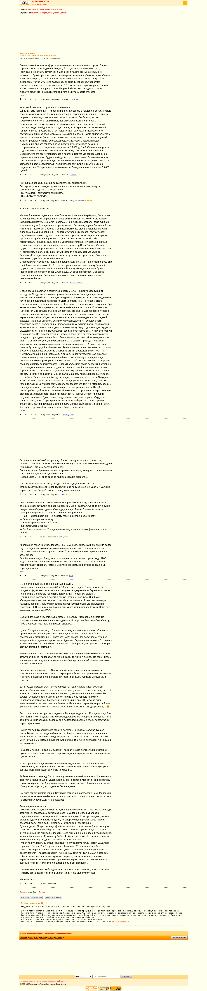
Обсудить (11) (45, 99)
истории (40, 9)
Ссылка (43, 537)
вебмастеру (54, 981)
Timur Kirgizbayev (68, 415)
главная (23, 938)
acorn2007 (73, 175)
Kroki (62, 494)
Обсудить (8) (44, 201)
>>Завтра (41, 892)
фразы (53, 9)
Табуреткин (74, 99)
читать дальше (120, 921)
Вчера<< (23, 892)
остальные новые (35, 933)
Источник (65, 99)
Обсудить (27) (45, 415)
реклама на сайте (26, 981)
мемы (47, 9)
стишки (60, 9)
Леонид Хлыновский (76, 201)
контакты (37, 981)
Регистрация (41, 4)
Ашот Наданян (62, 537)
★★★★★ (88, 201)
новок (71, 576)
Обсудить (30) (45, 175)
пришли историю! (179, 938)
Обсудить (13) (45, 283)
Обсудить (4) (44, 494)
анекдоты (32, 9)
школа (22, 95)
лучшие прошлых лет (52, 933)
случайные (66, 933)
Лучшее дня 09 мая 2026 (41, 1)
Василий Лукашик (76, 283)
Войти (34, 4)
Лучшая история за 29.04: (34, 903)
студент (22, 410)
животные (23, 572)
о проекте (45, 981)
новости (63, 981)
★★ (80, 175)
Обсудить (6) (44, 576)
